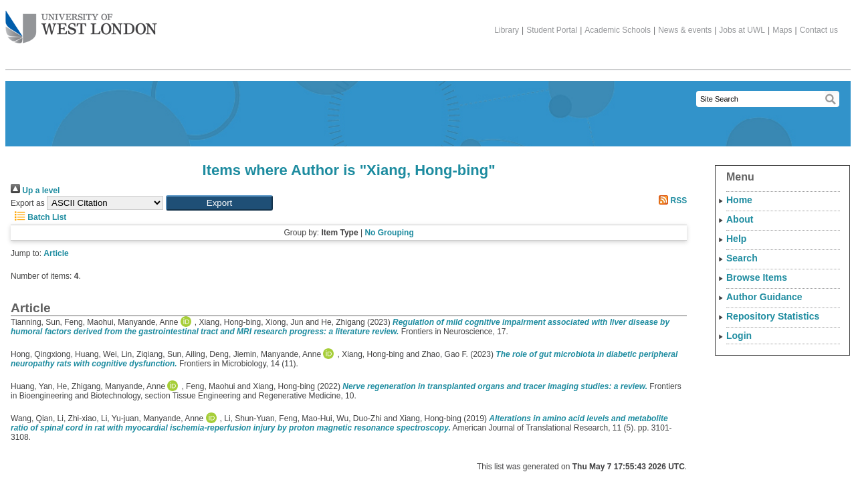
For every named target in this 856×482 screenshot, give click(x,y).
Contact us (819, 30)
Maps (782, 30)
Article (55, 253)
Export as (28, 203)
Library (506, 30)
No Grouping (388, 232)
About (739, 219)
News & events (685, 30)
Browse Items (756, 277)
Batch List (38, 217)
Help (736, 238)
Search (742, 258)
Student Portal (551, 30)
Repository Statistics (772, 316)
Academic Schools (617, 30)
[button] (219, 203)
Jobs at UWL (742, 30)
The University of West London (81, 22)
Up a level (35, 190)
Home (739, 200)
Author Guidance (764, 296)
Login (739, 335)
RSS (671, 200)
